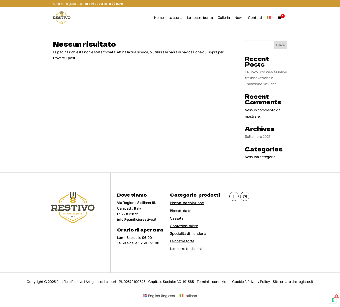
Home (159, 17)
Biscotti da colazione (187, 202)
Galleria (224, 17)
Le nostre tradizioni (186, 248)
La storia (175, 17)
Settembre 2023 (258, 136)
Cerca (280, 45)
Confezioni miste (184, 225)
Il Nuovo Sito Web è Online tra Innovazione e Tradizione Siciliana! (266, 78)
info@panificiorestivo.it (137, 219)
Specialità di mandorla (188, 233)
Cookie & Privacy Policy (251, 281)
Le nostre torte (182, 241)
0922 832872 (127, 214)
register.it (305, 281)
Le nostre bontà (200, 17)
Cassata (176, 218)
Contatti (255, 17)
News (239, 17)
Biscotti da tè (180, 210)
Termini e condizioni (213, 281)
